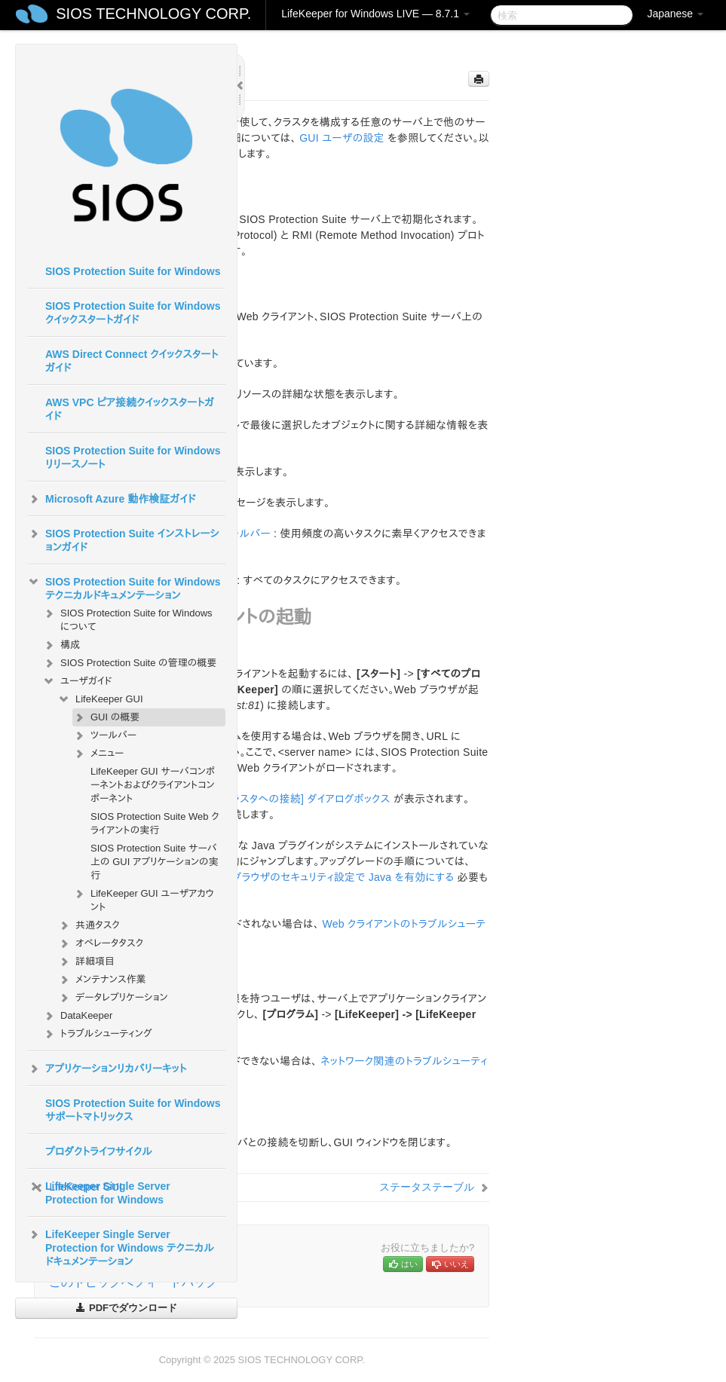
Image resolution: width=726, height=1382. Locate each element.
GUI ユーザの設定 (341, 138)
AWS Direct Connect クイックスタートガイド (131, 361)
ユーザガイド (77, 681)
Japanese (675, 14)
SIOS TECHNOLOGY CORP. (153, 13)
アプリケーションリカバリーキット (106, 1068)
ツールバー (104, 735)
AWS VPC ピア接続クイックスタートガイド (129, 409)
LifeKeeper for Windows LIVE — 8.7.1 (375, 14)
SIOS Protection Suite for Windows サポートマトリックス (132, 1110)
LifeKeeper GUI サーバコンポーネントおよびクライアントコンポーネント (152, 785)
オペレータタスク (100, 943)
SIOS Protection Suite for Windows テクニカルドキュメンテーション (123, 587)
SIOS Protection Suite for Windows (132, 271)
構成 (61, 645)
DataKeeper (77, 1016)
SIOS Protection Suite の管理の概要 (129, 663)
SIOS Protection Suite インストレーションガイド (123, 538)
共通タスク (88, 925)
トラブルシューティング (97, 1034)
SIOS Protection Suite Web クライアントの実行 (154, 823)
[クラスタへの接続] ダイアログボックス (305, 799)
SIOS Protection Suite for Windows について (127, 618)
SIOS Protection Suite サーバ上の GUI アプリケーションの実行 (154, 861)
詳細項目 (86, 961)
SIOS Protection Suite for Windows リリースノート (132, 457)
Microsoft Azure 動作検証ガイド (111, 499)
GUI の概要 (105, 717)
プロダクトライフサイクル (98, 1151)
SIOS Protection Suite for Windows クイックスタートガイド (132, 313)
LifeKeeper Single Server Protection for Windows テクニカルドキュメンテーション (120, 1246)
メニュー (98, 754)
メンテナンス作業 (101, 980)
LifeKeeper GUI (100, 699)
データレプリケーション (112, 998)
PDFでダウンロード (126, 1307)
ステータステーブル (426, 1187)
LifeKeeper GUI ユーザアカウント (142, 899)
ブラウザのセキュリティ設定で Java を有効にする (343, 877)
